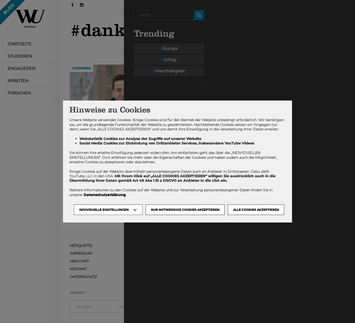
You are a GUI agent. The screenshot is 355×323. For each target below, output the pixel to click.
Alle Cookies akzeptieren (256, 209)
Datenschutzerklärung (105, 194)
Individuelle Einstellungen (104, 209)
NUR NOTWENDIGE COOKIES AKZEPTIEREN (185, 209)
